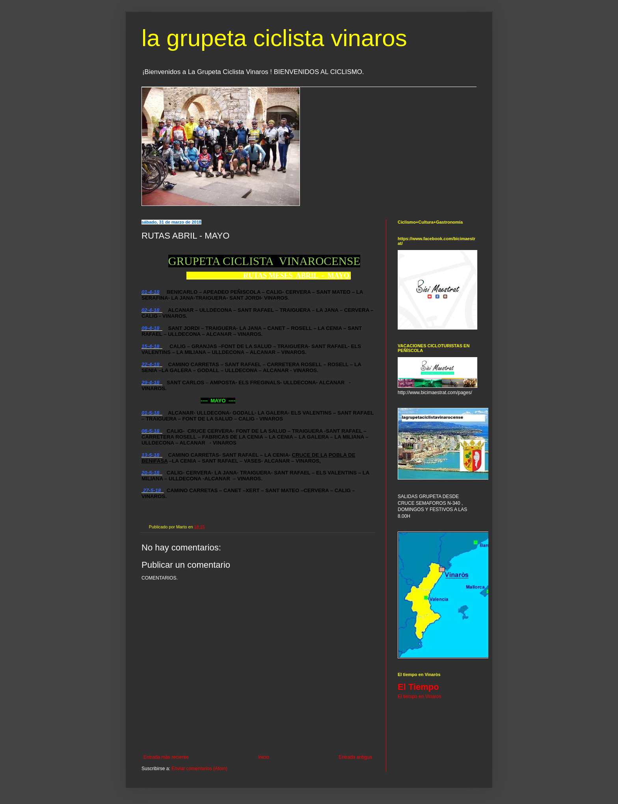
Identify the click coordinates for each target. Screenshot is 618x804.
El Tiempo (418, 687)
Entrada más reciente (165, 757)
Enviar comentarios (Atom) (199, 768)
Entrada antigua (355, 757)
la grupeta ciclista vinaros (274, 38)
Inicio (263, 757)
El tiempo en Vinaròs (419, 696)
